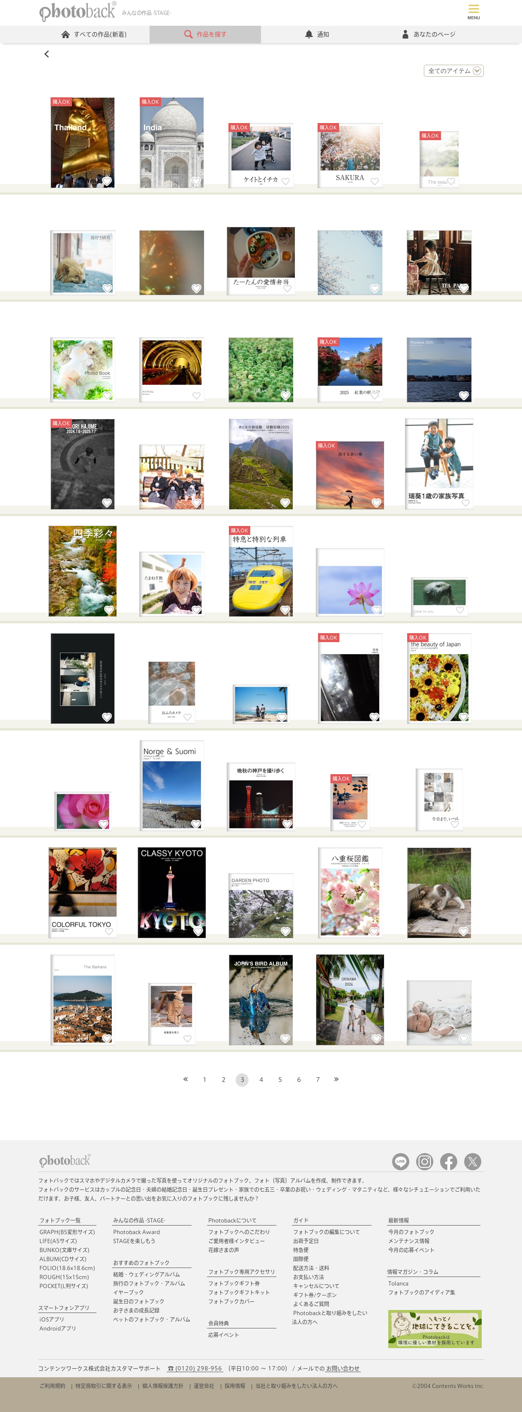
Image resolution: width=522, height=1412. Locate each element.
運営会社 (204, 1385)
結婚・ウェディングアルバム (146, 1274)
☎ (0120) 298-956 (195, 1368)
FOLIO (67, 1268)
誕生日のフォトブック (139, 1301)
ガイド (301, 1220)
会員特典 (218, 1323)
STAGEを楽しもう (134, 1241)
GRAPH (67, 1232)
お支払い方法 (308, 1277)
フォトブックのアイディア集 (421, 1292)
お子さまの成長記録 (136, 1310)
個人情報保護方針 (162, 1385)
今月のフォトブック (411, 1232)
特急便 (301, 1250)
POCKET (63, 1286)
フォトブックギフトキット (239, 1292)
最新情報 (398, 1220)
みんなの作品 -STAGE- (139, 1220)
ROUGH (64, 1277)
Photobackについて (232, 1220)
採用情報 (235, 1385)
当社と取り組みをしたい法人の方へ (296, 1385)
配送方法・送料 (311, 1268)
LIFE (58, 1241)
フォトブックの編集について (326, 1232)
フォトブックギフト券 (234, 1283)
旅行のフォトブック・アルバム (149, 1283)
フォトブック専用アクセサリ (241, 1271)
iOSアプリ (51, 1319)
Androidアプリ (57, 1328)
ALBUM (63, 1259)
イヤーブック (128, 1292)
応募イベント (223, 1334)
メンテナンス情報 (408, 1241)
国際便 (301, 1259)
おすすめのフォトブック (141, 1262)
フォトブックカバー (231, 1301)
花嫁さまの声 (223, 1250)
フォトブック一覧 (60, 1220)
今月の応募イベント (411, 1250)
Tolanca (398, 1283)
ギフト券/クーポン (315, 1295)
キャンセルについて (316, 1286)
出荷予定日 (306, 1241)
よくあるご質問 (311, 1304)
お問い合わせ (343, 1368)
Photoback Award (136, 1232)
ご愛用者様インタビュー (236, 1241)
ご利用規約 (52, 1385)
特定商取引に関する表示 (103, 1385)
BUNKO (64, 1250)
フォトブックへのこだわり (239, 1232)
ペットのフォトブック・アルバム (151, 1319)
